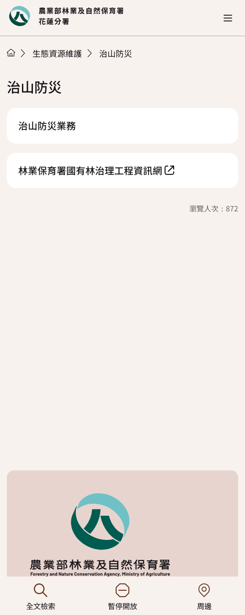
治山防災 (115, 53)
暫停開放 (123, 597)
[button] (228, 18)
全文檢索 (41, 597)
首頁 (11, 53)
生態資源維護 (57, 53)
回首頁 (66, 16)
